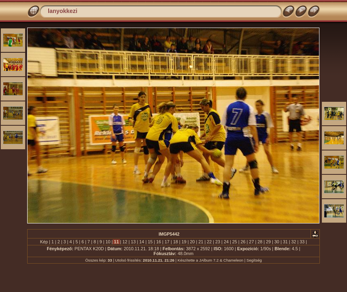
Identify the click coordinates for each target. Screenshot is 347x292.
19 (184, 241)
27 (251, 241)
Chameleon (233, 260)
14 (142, 241)
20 (192, 241)
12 (125, 241)
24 (226, 241)
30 (277, 241)
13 (133, 241)
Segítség (254, 260)
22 (209, 241)
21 (200, 241)
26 (243, 241)
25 (234, 241)
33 (302, 241)
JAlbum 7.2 (208, 260)
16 (158, 241)
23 (217, 241)
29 (268, 241)
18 (175, 241)
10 (107, 241)
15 (150, 241)
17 (167, 241)
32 (294, 241)
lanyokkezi (62, 11)
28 (259, 241)
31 (285, 241)
